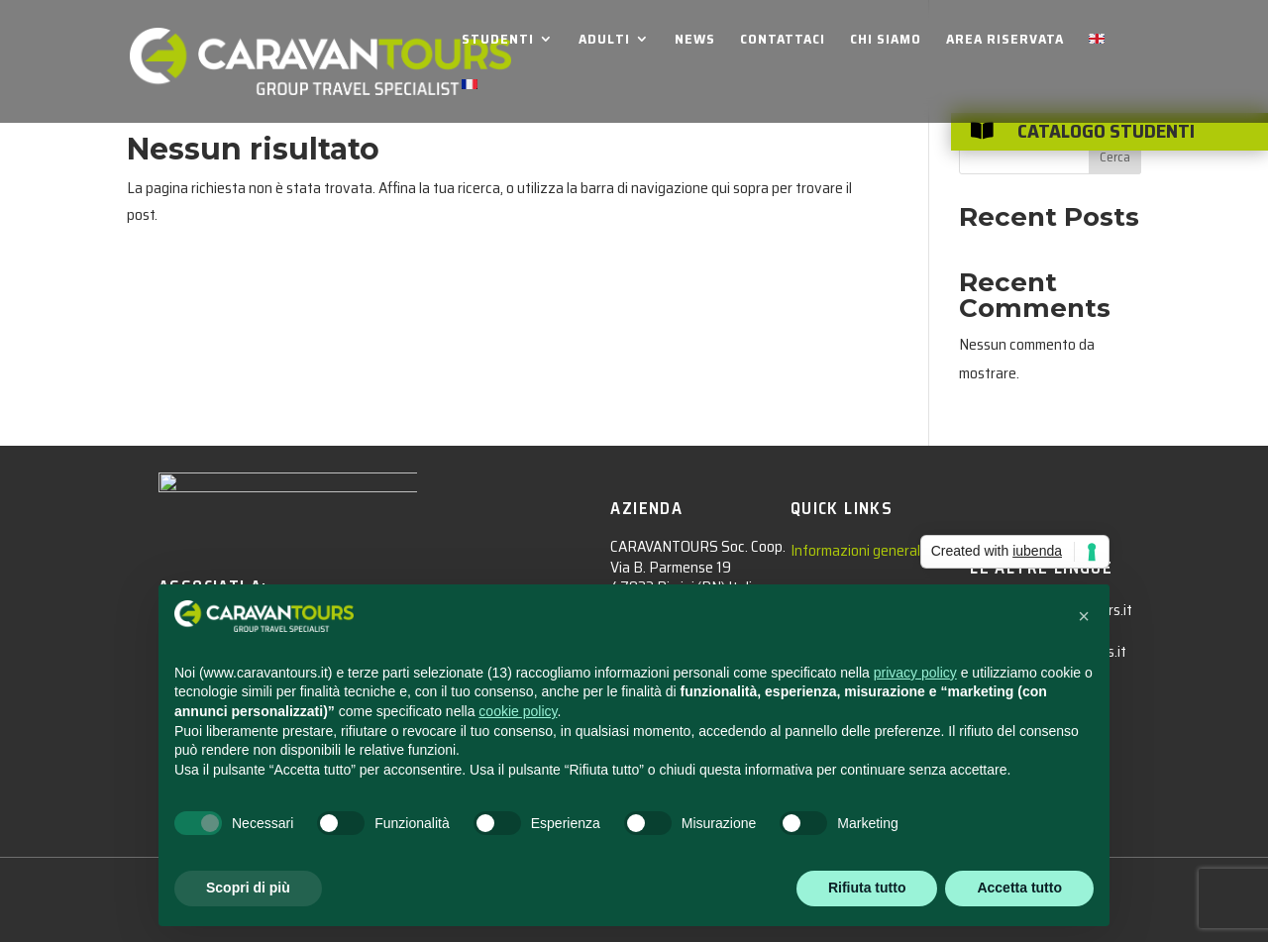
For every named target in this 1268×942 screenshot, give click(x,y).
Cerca (1115, 156)
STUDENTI (498, 41)
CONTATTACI (782, 41)
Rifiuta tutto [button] (867, 887)
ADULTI (604, 41)
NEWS (695, 41)
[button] (1084, 616)
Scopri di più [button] (248, 887)
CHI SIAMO (885, 41)
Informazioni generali (857, 550)
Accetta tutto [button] (1019, 887)
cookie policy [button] (517, 711)
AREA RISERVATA (1005, 41)
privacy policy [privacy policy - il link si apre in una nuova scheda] (915, 672)
